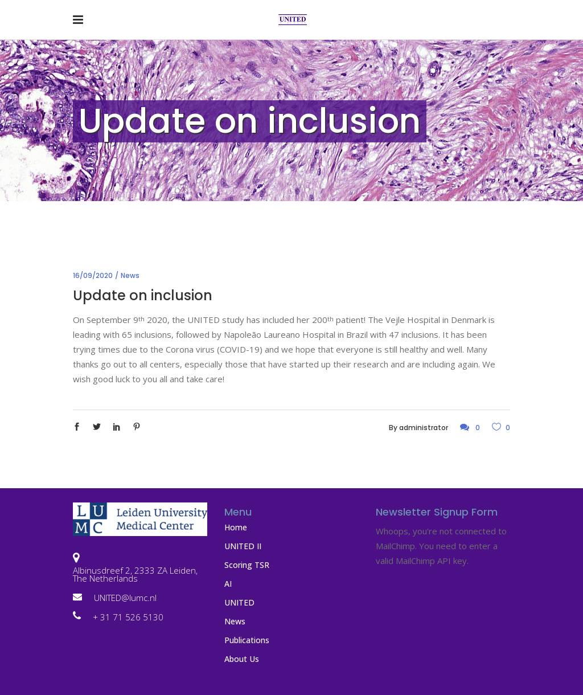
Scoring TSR (246, 564)
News (130, 275)
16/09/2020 (93, 275)
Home (235, 527)
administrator (423, 427)
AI (228, 583)
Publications (246, 640)
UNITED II (242, 546)
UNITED (239, 602)
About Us (241, 658)
